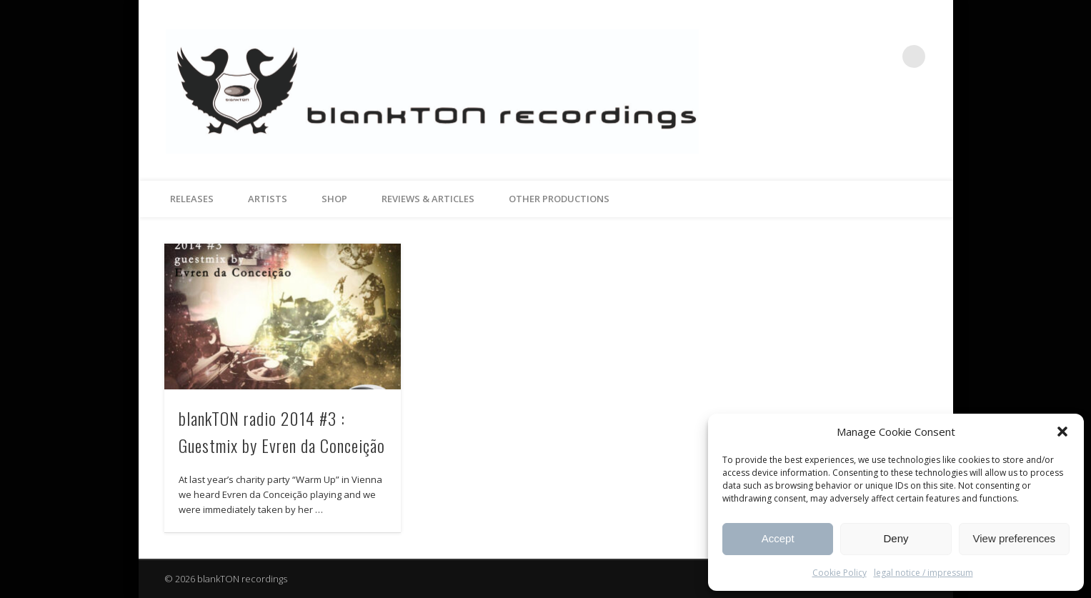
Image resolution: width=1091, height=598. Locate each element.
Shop (334, 198)
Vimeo (884, 56)
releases (192, 198)
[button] (1062, 431)
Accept (778, 538)
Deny (895, 538)
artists (267, 198)
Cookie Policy (839, 573)
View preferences (1014, 538)
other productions (559, 198)
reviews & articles (428, 198)
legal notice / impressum (923, 573)
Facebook (855, 56)
